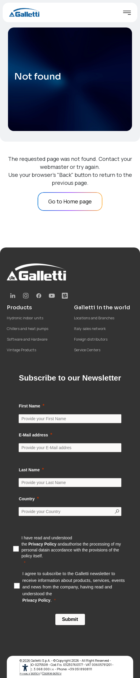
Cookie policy (52, 673)
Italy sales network (90, 328)
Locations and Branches (94, 318)
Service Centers (87, 349)
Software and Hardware (27, 339)
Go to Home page (70, 201)
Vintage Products (21, 349)
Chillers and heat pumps (27, 328)
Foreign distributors (90, 339)
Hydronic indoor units (25, 318)
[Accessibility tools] (25, 667)
